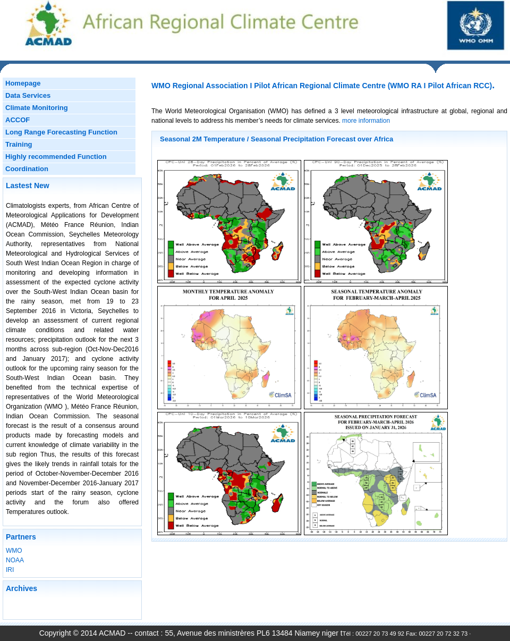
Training (18, 144)
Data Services (27, 95)
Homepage (22, 83)
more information (365, 120)
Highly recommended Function (56, 157)
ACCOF (17, 120)
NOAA (15, 560)
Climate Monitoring (36, 108)
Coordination (26, 169)
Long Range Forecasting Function (61, 132)
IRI (10, 569)
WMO (14, 550)
